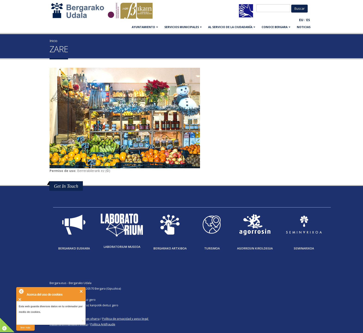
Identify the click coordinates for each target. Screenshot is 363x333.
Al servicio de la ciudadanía (231, 27)
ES (308, 20)
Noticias (303, 27)
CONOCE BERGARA (276, 27)
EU (301, 20)
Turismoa (212, 248)
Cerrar (81, 291)
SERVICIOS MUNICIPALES (183, 27)
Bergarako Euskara (74, 248)
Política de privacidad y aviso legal (125, 319)
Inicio (53, 41)
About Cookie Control (21, 291)
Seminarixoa (304, 248)
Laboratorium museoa (121, 247)
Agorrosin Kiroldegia (255, 248)
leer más (25, 327)
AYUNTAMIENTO (145, 27)
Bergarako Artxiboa (170, 248)
